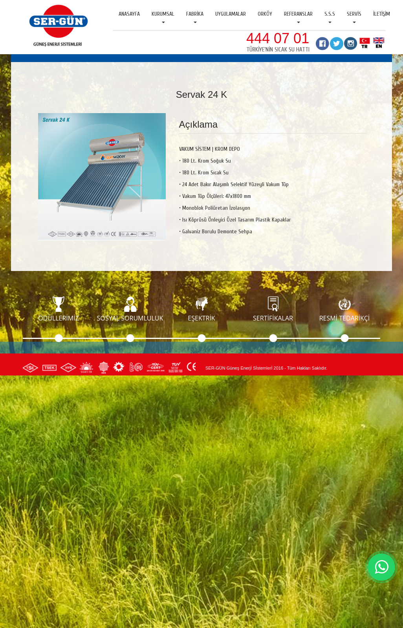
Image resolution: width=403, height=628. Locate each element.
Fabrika (194, 17)
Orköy (265, 14)
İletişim (381, 14)
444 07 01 (277, 38)
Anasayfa (129, 14)
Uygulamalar (230, 14)
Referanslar (298, 17)
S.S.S (329, 17)
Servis (354, 17)
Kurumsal (163, 17)
